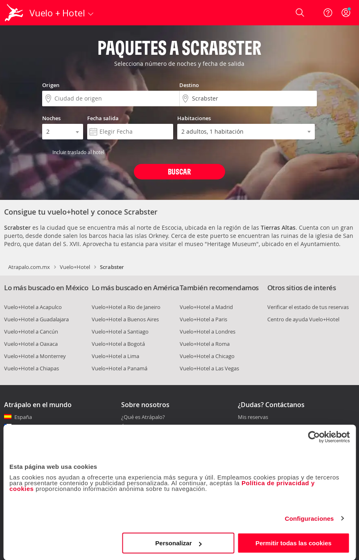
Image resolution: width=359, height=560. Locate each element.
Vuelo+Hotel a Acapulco (33, 307)
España (23, 417)
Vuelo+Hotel (75, 267)
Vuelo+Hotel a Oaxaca (31, 343)
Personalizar (178, 543)
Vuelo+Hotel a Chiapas (31, 368)
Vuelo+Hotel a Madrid (206, 307)
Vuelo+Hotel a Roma (205, 343)
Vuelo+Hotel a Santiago (120, 331)
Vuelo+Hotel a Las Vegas (209, 368)
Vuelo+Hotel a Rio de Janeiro (126, 307)
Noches (51, 118)
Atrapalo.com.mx (29, 267)
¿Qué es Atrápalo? (143, 417)
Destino (189, 85)
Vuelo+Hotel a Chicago (207, 356)
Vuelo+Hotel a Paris (203, 319)
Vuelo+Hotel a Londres (207, 331)
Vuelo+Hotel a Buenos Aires (125, 319)
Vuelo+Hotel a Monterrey (35, 356)
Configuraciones (309, 518)
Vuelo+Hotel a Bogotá (118, 343)
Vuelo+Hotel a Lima (115, 356)
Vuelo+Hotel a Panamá (119, 368)
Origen (50, 85)
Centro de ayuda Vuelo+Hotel (303, 319)
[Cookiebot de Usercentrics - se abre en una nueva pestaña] (314, 437)
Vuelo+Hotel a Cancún (31, 331)
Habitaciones (194, 118)
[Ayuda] (328, 13)
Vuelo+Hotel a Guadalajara (36, 319)
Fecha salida (103, 118)
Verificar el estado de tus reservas (308, 307)
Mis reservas (253, 417)
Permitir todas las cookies (293, 543)
